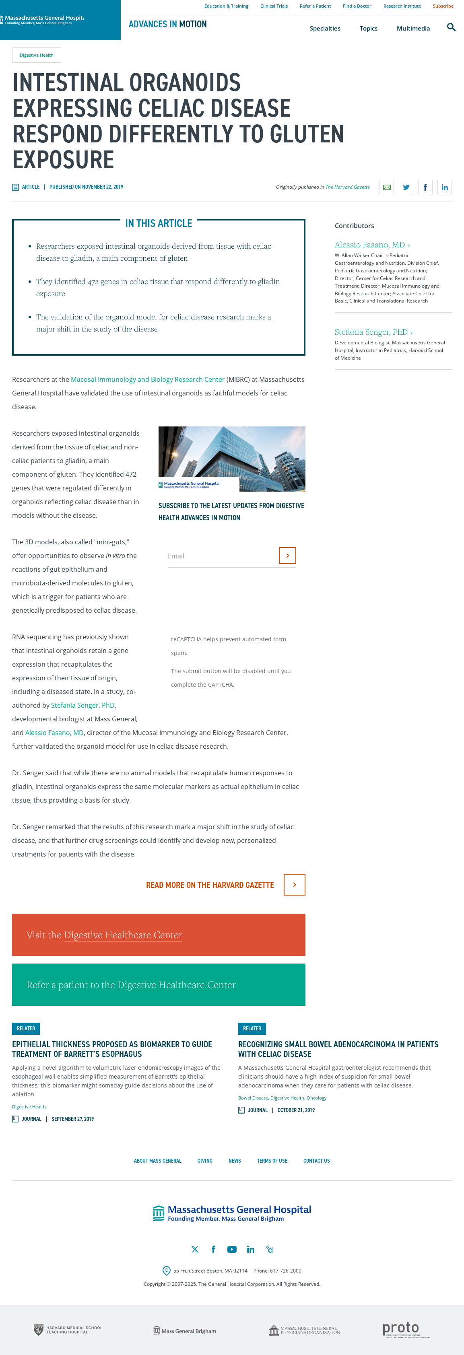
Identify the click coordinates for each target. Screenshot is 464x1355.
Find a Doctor (357, 6)
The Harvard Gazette (348, 186)
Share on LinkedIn (444, 187)
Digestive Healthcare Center (123, 934)
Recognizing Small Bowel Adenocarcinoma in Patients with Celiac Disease (338, 1049)
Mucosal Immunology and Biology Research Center (148, 379)
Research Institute (402, 6)
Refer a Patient (315, 6)
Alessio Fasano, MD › (372, 244)
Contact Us (316, 1161)
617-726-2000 (285, 1270)
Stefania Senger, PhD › (374, 331)
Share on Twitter (406, 187)
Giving (205, 1161)
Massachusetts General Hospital (49, 4)
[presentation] (230, 598)
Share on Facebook (425, 187)
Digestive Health (37, 55)
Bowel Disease (253, 1098)
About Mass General (157, 1161)
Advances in (168, 24)
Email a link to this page (386, 187)
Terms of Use (272, 1161)
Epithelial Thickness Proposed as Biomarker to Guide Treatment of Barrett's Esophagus (112, 1049)
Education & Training (226, 6)
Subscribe (443, 6)
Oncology (317, 1098)
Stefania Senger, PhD (83, 705)
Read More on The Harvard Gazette (210, 885)
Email (176, 556)
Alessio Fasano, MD (54, 732)
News (235, 1161)
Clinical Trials (274, 6)
